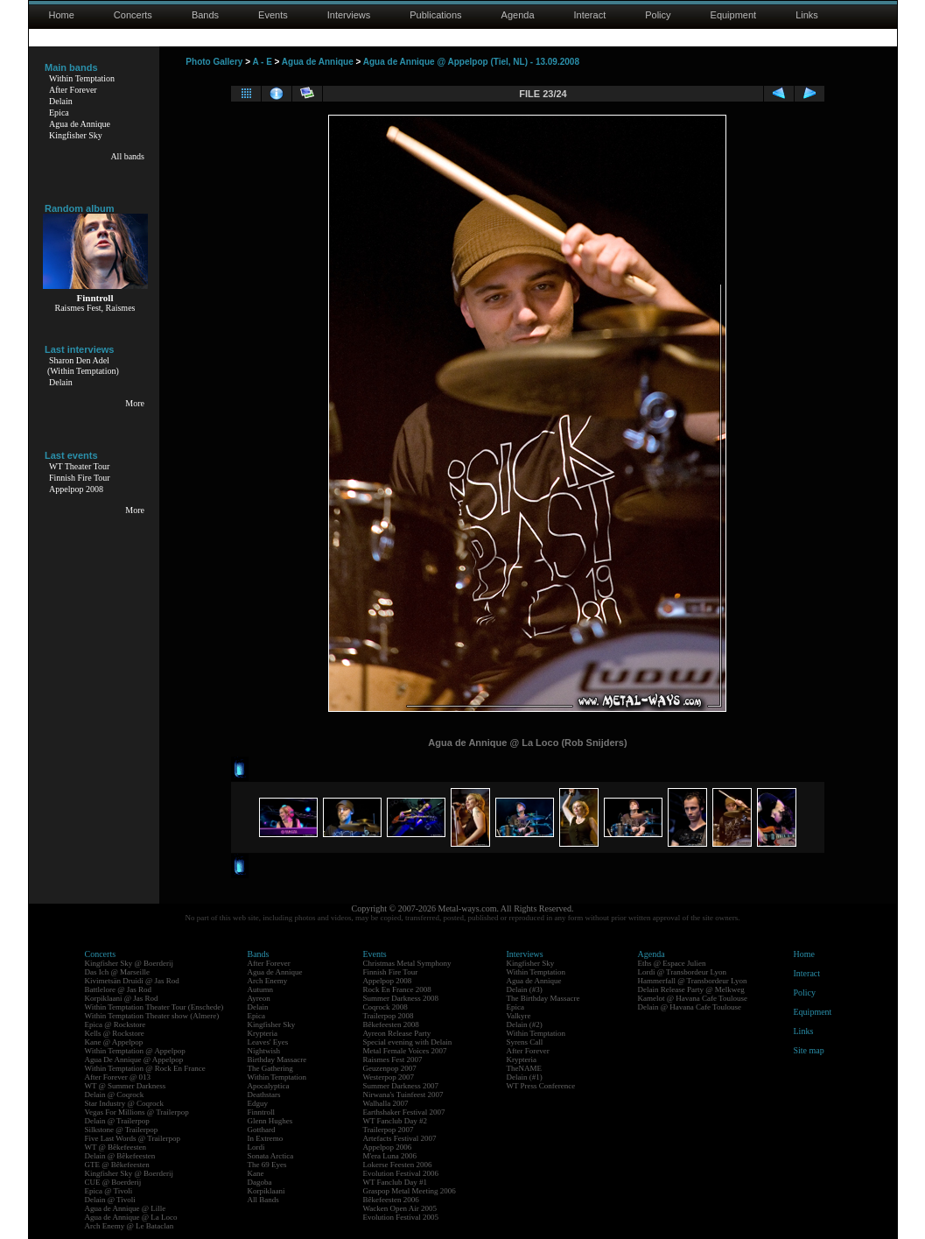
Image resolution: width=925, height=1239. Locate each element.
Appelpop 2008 (76, 489)
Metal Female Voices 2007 (405, 1050)
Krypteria (262, 1033)
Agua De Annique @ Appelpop (134, 1059)
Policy (657, 15)
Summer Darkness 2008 (401, 998)
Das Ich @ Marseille (118, 972)
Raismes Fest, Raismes (95, 308)
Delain (61, 101)
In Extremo (266, 1138)
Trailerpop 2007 (388, 1129)
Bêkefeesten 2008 (391, 1024)
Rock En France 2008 (397, 989)
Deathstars (264, 1094)
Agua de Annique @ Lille (125, 1208)
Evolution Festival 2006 (401, 1173)
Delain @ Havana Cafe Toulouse (689, 1007)
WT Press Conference (541, 1085)
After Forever (73, 90)
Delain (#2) (525, 1024)
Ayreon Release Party (397, 1033)
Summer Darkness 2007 (401, 1085)
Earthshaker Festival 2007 (404, 1112)
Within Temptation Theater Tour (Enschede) (154, 1007)
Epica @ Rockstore (115, 1024)
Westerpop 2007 (389, 1077)
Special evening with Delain (407, 1042)
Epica (59, 112)
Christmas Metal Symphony (407, 963)
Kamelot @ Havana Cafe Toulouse (692, 998)
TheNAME (525, 1068)
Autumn (261, 989)
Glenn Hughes (270, 1120)
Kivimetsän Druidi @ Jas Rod (132, 980)
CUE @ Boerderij (113, 1182)
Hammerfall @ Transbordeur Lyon (692, 980)
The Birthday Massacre (543, 998)
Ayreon (259, 998)
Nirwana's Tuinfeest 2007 (403, 1094)
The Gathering (270, 1068)
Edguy (258, 1103)
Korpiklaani (266, 1190)
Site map (809, 1050)
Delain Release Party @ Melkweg (691, 989)
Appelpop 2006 (387, 1147)
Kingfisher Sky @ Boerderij (129, 963)
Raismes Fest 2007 (393, 1059)
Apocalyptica (269, 1085)
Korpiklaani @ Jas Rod (121, 998)
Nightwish (264, 1050)
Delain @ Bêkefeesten (120, 1155)
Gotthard (262, 1129)
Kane (256, 1173)
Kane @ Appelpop (114, 1042)
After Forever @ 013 (118, 1077)
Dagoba (260, 1182)
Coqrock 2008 (385, 1007)
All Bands (263, 1199)
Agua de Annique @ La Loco (131, 1217)
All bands (127, 156)
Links (806, 15)
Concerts (133, 15)
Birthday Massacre (277, 1059)
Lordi (256, 1147)
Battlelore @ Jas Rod (118, 989)
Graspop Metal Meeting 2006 (409, 1190)
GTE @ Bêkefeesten (117, 1164)
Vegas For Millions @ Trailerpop (137, 1112)
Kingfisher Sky (75, 135)
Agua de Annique (79, 124)
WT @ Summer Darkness (125, 1085)
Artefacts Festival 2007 (400, 1138)
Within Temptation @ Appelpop (135, 1050)
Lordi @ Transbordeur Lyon (682, 972)
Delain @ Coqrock (114, 1094)
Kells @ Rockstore (114, 1033)
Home (61, 15)
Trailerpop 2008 (388, 1015)
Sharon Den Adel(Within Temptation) (83, 366)
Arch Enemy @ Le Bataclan (129, 1225)
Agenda (518, 15)
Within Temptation (82, 78)
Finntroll (262, 1112)
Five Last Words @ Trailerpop (132, 1138)
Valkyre (519, 1015)
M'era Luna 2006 (390, 1155)
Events (273, 15)
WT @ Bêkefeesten (116, 1147)
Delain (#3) (525, 989)
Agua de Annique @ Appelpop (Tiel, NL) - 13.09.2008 (471, 62)
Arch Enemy (268, 980)
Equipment (734, 15)
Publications (435, 15)
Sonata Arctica (271, 1155)
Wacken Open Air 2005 (400, 1208)
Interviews (349, 15)
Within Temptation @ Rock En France (145, 1068)
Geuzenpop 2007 (390, 1068)
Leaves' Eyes (268, 1042)
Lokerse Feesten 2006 (397, 1164)
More (134, 403)
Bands (205, 15)
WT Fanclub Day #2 (395, 1120)
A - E (261, 62)
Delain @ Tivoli (110, 1199)
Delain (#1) (525, 1077)
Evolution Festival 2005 (401, 1217)
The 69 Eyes (267, 1164)
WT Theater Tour (79, 466)
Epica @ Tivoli (109, 1190)
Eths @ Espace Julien (672, 963)
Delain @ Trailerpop (117, 1120)
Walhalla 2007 (386, 1103)
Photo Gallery (214, 62)
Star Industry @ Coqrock (125, 1103)
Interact (590, 15)
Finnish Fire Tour (79, 477)
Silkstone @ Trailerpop (121, 1129)
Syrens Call (525, 1042)
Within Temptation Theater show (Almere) (152, 1015)
